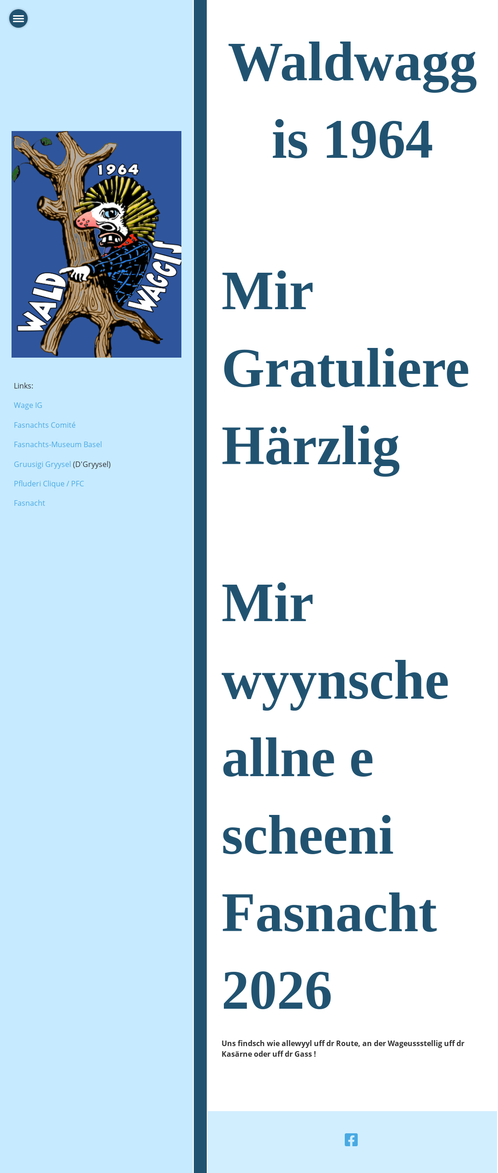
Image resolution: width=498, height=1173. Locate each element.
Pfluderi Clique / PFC (49, 484)
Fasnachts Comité (45, 425)
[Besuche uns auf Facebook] (351, 1139)
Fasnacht (29, 503)
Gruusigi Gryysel (42, 464)
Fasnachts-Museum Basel (58, 444)
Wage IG (28, 405)
